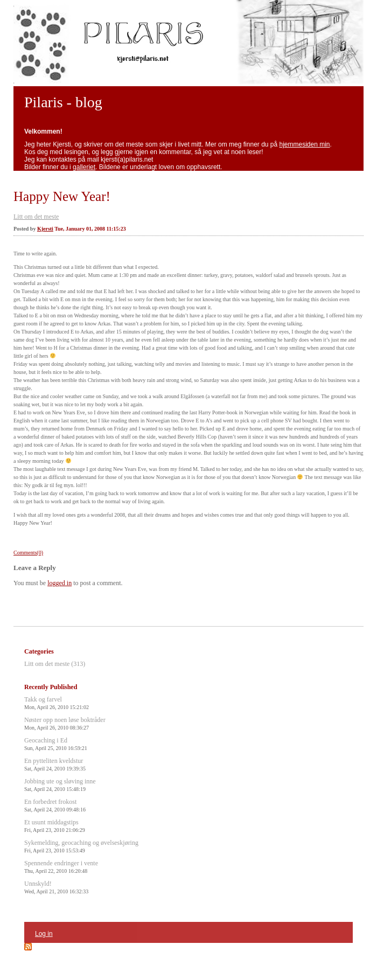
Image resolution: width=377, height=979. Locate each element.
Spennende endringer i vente (61, 866)
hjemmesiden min (305, 144)
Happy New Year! (61, 196)
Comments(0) (28, 553)
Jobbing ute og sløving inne (60, 784)
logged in (59, 583)
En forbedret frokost (55, 805)
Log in (44, 934)
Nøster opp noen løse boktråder (65, 723)
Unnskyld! (56, 887)
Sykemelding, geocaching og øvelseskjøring (81, 846)
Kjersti (45, 229)
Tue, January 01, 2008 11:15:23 (89, 229)
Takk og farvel (56, 703)
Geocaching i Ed (55, 744)
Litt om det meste (36, 216)
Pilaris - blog (63, 102)
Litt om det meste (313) (54, 664)
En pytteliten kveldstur (55, 764)
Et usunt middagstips (54, 825)
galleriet (84, 167)
